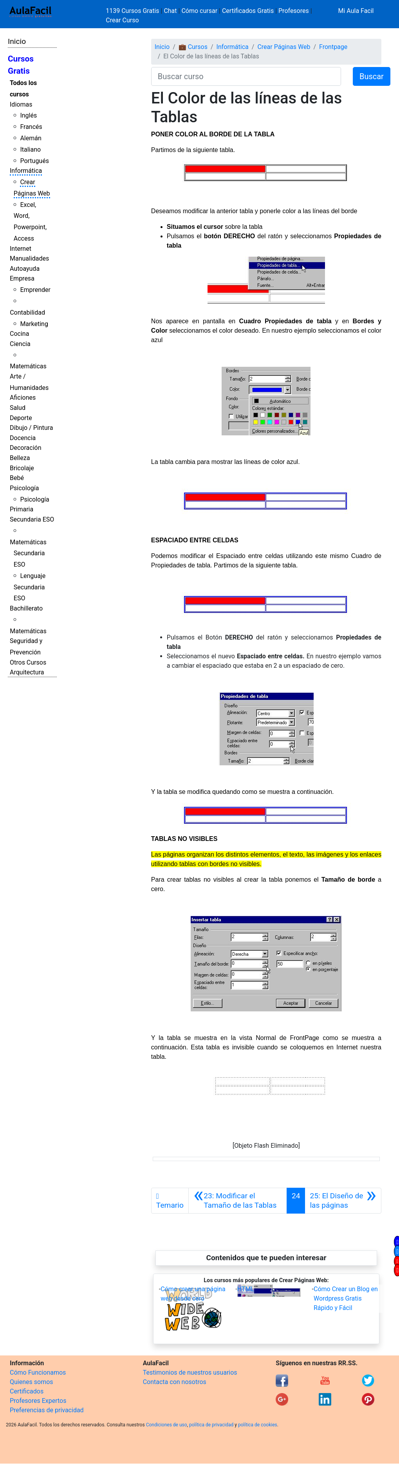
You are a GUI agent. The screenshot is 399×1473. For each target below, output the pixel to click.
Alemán (30, 138)
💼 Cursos (193, 47)
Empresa (22, 278)
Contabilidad (27, 312)
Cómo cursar (199, 10)
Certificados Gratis (248, 10)
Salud (17, 407)
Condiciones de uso (166, 1425)
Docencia (23, 438)
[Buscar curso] (246, 76)
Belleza (20, 458)
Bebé (17, 478)
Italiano (30, 149)
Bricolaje (22, 468)
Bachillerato (26, 608)
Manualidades (29, 258)
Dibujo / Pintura (31, 427)
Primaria (21, 509)
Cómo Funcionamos (38, 1372)
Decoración (26, 447)
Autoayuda (25, 268)
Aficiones (23, 397)
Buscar (371, 76)
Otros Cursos (28, 662)
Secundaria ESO (32, 519)
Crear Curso (122, 20)
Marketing (34, 324)
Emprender (35, 290)
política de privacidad (211, 1425)
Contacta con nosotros (174, 1382)
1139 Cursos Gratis (133, 10)
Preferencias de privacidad (47, 1410)
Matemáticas (28, 366)
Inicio (17, 41)
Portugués (34, 161)
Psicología (24, 488)
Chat (170, 10)
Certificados (26, 1391)
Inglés (28, 115)
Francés (31, 126)
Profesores (293, 10)
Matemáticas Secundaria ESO (28, 553)
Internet (20, 248)
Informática (26, 170)
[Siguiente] (343, 1201)
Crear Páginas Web (283, 47)
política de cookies (257, 1425)
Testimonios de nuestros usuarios (190, 1372)
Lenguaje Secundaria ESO (29, 587)
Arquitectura (27, 672)
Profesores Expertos (38, 1400)
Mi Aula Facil (356, 10)
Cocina (19, 333)
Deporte (21, 418)
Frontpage (333, 47)
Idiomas (21, 104)
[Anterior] (237, 1201)
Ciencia (20, 344)
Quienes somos (31, 1382)
